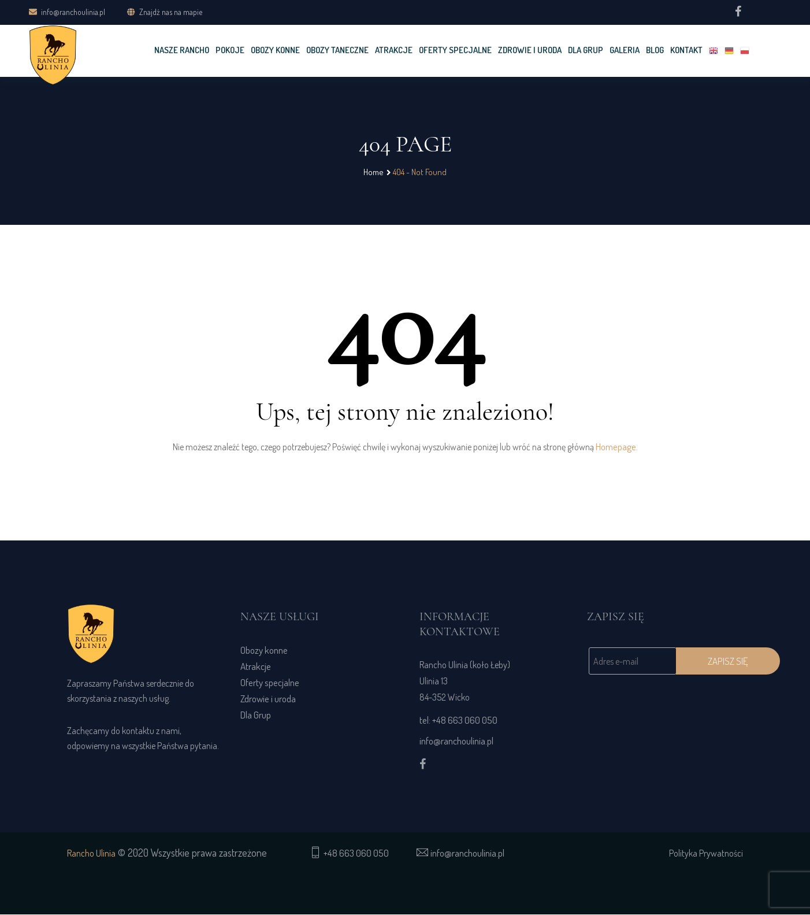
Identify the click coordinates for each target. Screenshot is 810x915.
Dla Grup (255, 715)
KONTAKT (686, 50)
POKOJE (229, 50)
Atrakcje (394, 50)
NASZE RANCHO (181, 50)
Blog (655, 50)
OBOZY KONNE (275, 50)
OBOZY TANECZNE (337, 50)
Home (373, 171)
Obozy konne (264, 650)
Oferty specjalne (269, 683)
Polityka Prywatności (706, 854)
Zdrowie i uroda (530, 50)
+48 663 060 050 (356, 853)
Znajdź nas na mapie (170, 12)
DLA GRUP (585, 50)
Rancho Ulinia (91, 854)
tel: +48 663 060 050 (458, 720)
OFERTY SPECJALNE (455, 50)
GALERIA (625, 50)
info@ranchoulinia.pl (67, 11)
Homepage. (617, 447)
